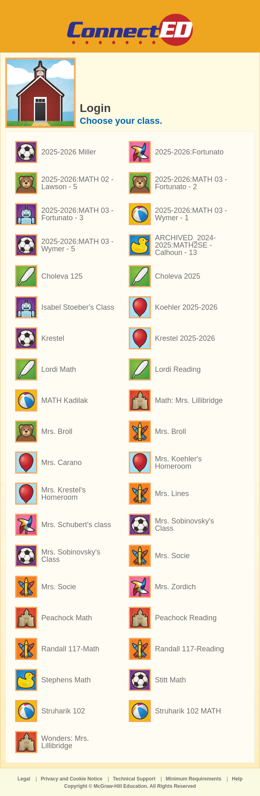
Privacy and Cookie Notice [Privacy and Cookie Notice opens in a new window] (72, 779)
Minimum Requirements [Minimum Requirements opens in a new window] (194, 779)
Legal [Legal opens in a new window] (24, 779)
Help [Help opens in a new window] (237, 779)
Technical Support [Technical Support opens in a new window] (134, 779)
